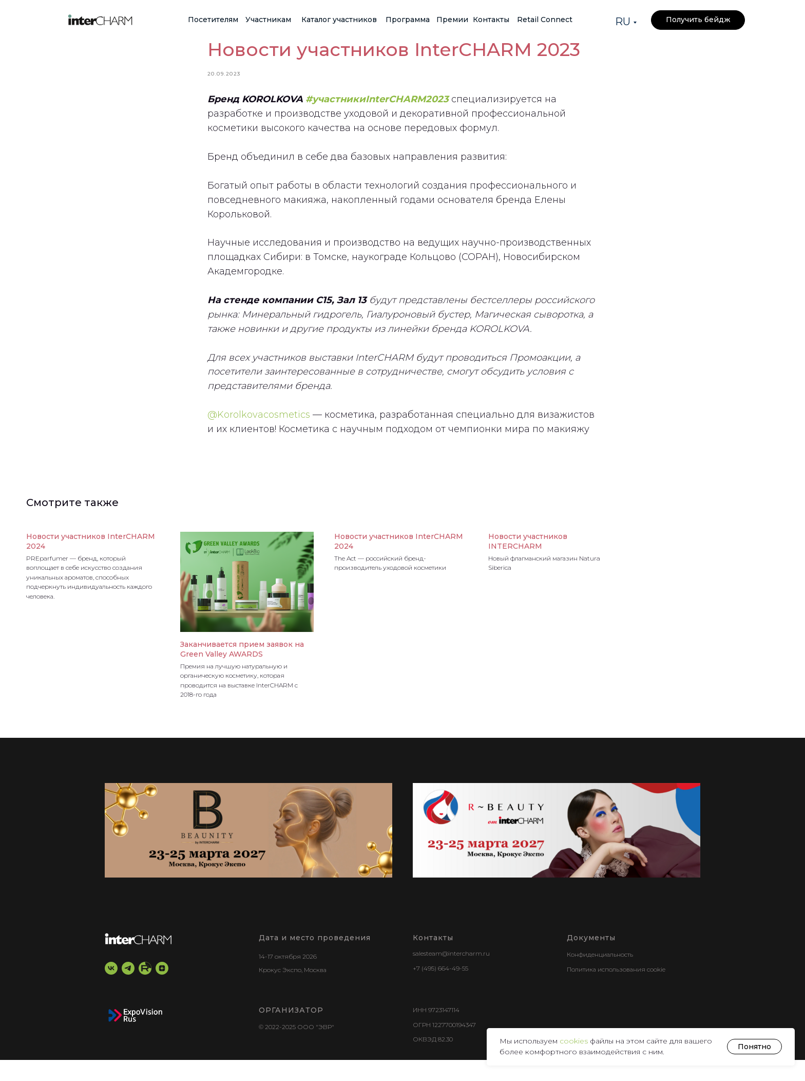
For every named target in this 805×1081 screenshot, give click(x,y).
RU (622, 21)
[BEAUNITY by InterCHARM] (248, 852)
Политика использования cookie (616, 990)
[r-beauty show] (556, 852)
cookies (575, 1041)
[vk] (111, 989)
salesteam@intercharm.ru (451, 975)
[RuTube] (145, 989)
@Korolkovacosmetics (258, 425)
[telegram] (128, 989)
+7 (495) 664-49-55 (440, 990)
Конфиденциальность (600, 976)
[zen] (162, 989)
